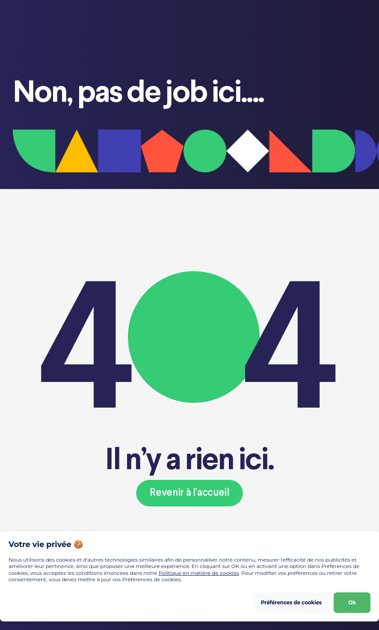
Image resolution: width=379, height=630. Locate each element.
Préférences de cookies (291, 602)
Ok (352, 602)
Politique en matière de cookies (199, 573)
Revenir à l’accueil (189, 493)
